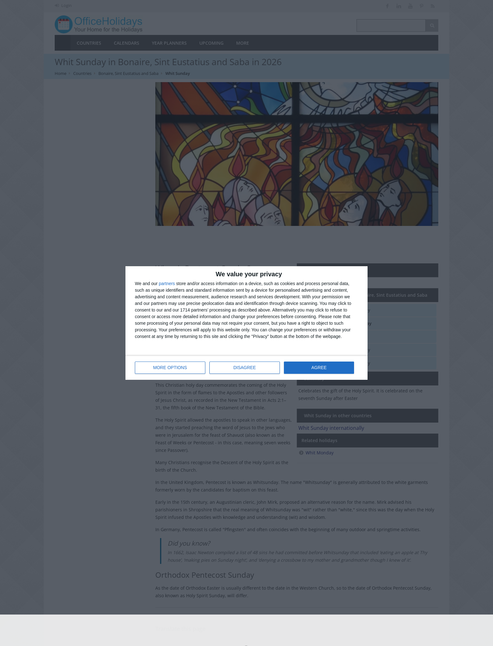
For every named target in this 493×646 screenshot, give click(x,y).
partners (167, 283)
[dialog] (246, 323)
